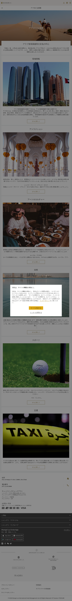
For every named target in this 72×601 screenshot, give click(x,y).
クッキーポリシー (45, 301)
